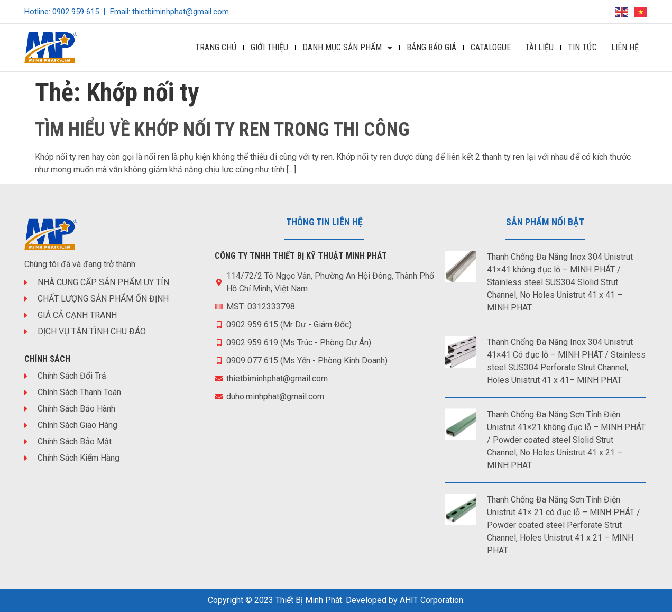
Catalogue (491, 47)
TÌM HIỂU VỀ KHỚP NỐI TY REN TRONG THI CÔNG (222, 129)
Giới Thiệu (269, 47)
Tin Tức (582, 47)
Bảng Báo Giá (431, 47)
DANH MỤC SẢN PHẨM (347, 47)
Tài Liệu (539, 47)
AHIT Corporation (431, 600)
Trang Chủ (215, 47)
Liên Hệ (625, 47)
